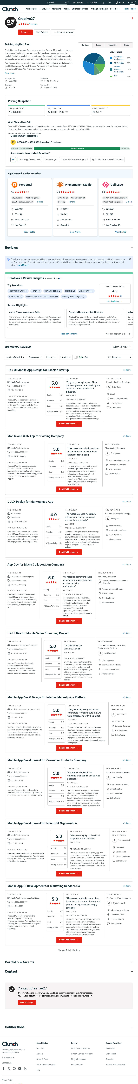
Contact (24, 32)
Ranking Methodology (46, 1064)
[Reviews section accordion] (69, 247)
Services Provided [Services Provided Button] (14, 357)
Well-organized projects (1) (73, 296)
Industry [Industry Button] (49, 357)
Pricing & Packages (99, 9)
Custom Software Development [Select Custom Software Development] (74, 159)
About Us (40, 1048)
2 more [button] (129, 202)
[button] (15, 357)
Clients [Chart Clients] (126, 45)
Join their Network (65, 32)
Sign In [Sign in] (121, 3)
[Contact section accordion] (69, 971)
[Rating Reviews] (23, 24)
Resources (114, 9)
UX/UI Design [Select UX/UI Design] (50, 159)
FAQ (38, 1070)
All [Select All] (13, 159)
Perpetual (25, 184)
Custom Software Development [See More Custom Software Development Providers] (119, 69)
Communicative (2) (53, 291)
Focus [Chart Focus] (98, 45)
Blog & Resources (78, 1059)
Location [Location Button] (64, 357)
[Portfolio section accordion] (69, 962)
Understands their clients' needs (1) (42, 296)
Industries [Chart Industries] (112, 45)
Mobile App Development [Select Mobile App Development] (29, 159)
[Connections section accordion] (69, 1027)
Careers (40, 1054)
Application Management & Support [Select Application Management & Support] (107, 159)
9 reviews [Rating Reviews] (33, 24)
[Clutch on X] (9, 1068)
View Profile (29, 232)
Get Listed (110, 1048)
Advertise (110, 1059)
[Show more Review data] (69, 424)
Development (31, 9)
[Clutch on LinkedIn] (25, 1068)
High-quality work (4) (18, 291)
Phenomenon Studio (78, 184)
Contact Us (6, 1063)
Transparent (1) (15, 296)
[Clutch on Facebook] (3, 1068)
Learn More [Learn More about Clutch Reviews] (21, 265)
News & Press (42, 1059)
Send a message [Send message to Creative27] (26, 1002)
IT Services (45, 9)
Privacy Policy (7, 1080)
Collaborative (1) (86, 291)
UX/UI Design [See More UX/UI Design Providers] (119, 63)
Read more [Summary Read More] (9, 73)
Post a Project (130, 9)
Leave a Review (78, 3)
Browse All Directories (80, 1048)
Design (67, 9)
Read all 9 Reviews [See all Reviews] (69, 334)
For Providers (92, 3)
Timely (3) (36, 291)
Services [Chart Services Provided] (85, 45)
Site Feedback (8, 1057)
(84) (118, 192)
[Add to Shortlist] (131, 18)
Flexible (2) (70, 291)
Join (132, 3)
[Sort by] (119, 357)
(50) (73, 192)
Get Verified (111, 1054)
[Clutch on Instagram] (14, 1068)
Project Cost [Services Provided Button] (34, 357)
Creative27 (26, 19)
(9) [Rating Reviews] (120, 296)
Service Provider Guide (115, 1064)
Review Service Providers (82, 1054)
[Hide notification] (130, 259)
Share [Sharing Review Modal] (128, 370)
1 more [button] (40, 202)
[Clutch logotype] (10, 1044)
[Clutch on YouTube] (19, 1068)
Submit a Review (120, 347)
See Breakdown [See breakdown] (113, 301)
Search (51, 3)
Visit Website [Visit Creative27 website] (42, 32)
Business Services (80, 9)
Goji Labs (117, 184)
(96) (27, 192)
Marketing (56, 9)
